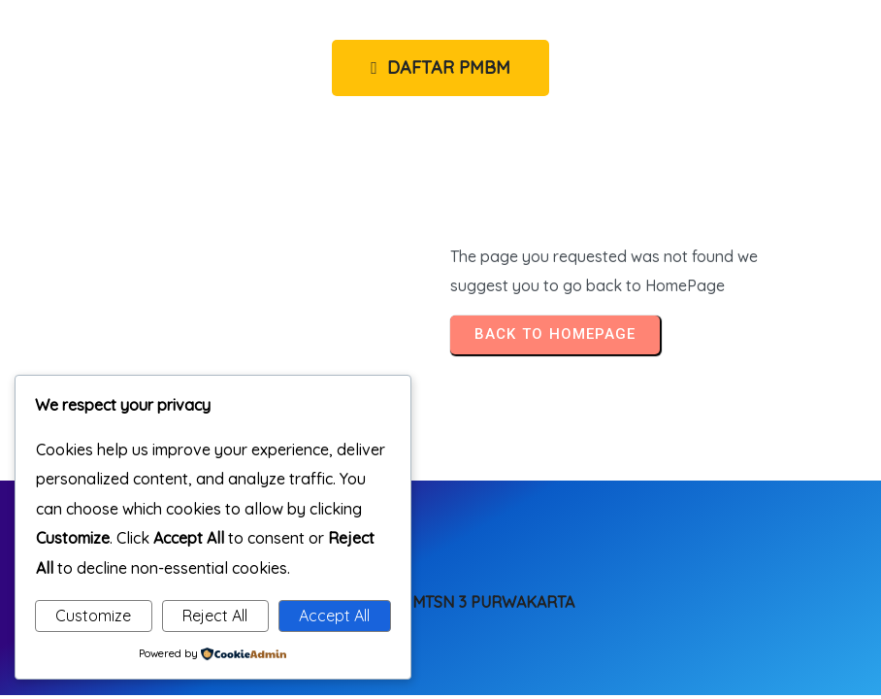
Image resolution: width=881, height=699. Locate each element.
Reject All (214, 615)
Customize (93, 615)
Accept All (334, 615)
